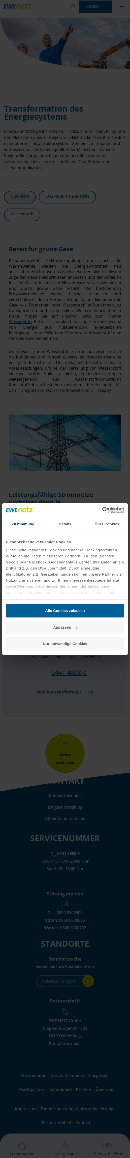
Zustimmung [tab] (23, 524)
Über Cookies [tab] (107, 524)
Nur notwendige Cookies (65, 643)
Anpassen (65, 627)
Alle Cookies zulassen (65, 610)
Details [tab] (65, 524)
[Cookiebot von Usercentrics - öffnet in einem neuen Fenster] (102, 510)
